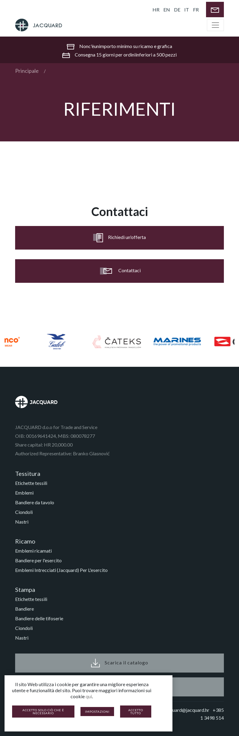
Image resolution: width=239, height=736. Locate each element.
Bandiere (24, 609)
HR (155, 9)
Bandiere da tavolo (34, 502)
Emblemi (24, 493)
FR (196, 9)
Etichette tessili (31, 483)
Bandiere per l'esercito (38, 560)
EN (166, 9)
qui (89, 696)
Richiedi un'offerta (119, 237)
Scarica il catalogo (119, 663)
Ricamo (25, 541)
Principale (27, 70)
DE (177, 9)
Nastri (21, 522)
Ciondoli (24, 512)
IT (186, 9)
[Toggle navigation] (215, 25)
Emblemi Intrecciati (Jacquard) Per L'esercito (61, 570)
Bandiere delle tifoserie (39, 618)
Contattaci (120, 271)
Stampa (25, 589)
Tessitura (27, 473)
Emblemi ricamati (33, 551)
